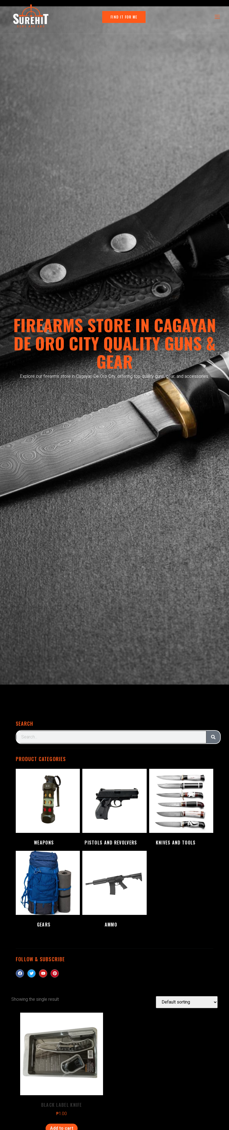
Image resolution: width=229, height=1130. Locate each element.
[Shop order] (187, 1002)
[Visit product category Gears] (48, 890)
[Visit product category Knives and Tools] (181, 808)
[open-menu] (217, 17)
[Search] (213, 737)
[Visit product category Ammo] (114, 890)
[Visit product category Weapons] (48, 808)
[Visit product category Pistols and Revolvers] (114, 808)
